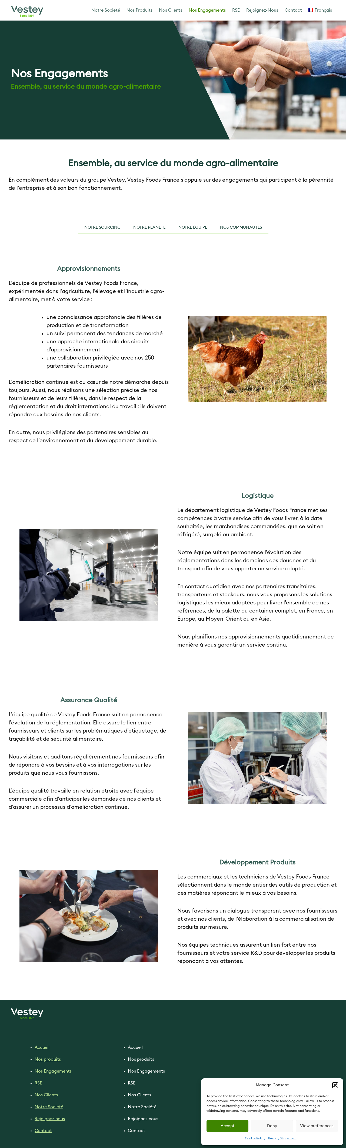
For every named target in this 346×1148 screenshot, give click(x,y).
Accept (227, 1126)
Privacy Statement (282, 1138)
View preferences (317, 1126)
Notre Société (105, 10)
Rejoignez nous (50, 1119)
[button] (335, 1085)
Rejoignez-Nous (262, 10)
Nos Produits (139, 10)
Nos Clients (170, 10)
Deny (272, 1126)
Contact (293, 10)
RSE (236, 10)
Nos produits (48, 1059)
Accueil (42, 1047)
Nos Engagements (207, 10)
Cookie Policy (255, 1138)
